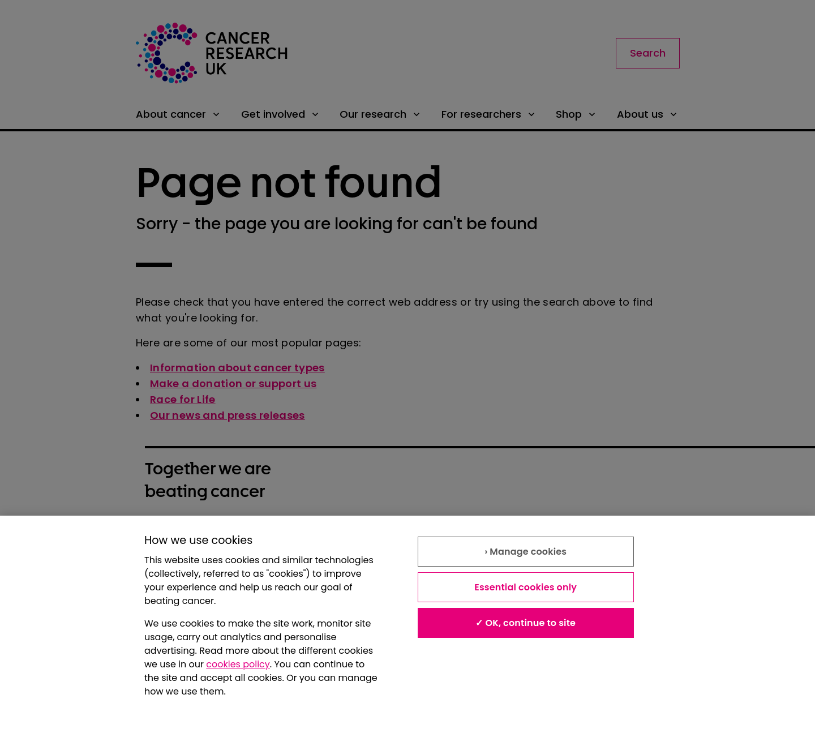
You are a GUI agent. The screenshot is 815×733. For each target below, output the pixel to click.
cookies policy (238, 664)
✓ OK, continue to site (525, 622)
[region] (407, 624)
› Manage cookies (525, 551)
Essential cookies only (525, 587)
